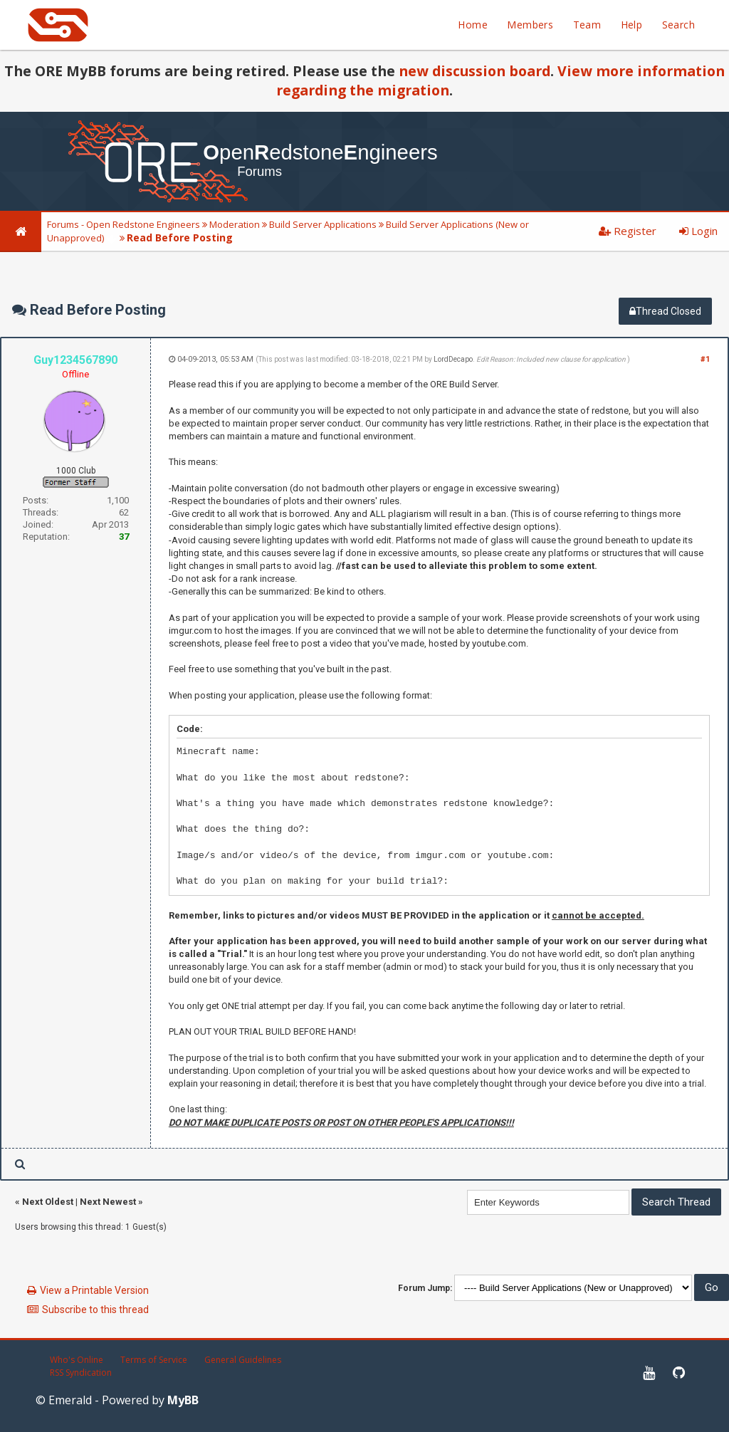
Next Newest (108, 1201)
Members (530, 24)
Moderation (234, 224)
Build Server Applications (323, 224)
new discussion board (474, 70)
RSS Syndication (81, 1372)
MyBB (183, 1400)
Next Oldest (47, 1201)
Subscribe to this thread (95, 1309)
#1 (705, 359)
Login (698, 231)
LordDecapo (453, 359)
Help (632, 24)
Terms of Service (153, 1360)
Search (678, 24)
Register (627, 231)
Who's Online (76, 1360)
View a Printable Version (94, 1290)
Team (587, 24)
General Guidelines (242, 1360)
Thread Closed (665, 311)
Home (473, 24)
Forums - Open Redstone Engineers (123, 224)
